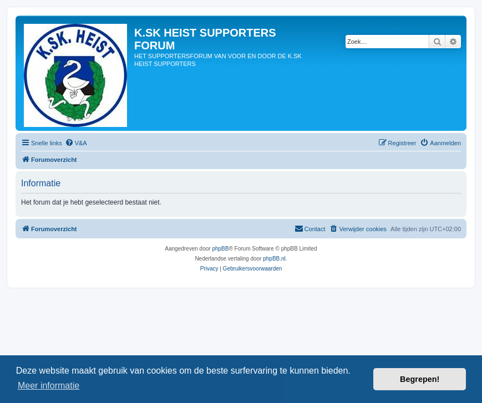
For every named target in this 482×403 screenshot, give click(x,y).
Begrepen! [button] (419, 379)
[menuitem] (76, 143)
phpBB (220, 249)
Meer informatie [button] (48, 385)
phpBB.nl (274, 259)
